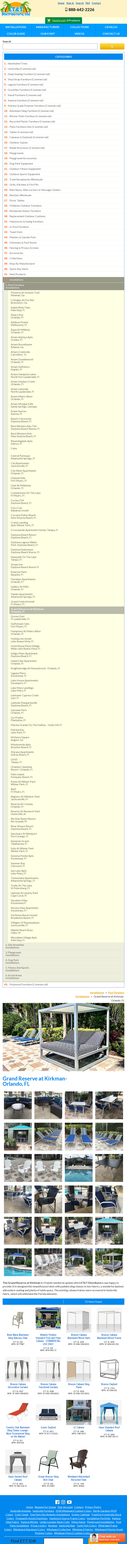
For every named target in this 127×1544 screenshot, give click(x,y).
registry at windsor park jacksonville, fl (25, 784)
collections (13, 246)
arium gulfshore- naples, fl (20, 354)
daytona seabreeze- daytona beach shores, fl (25, 537)
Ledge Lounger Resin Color (55, 1507)
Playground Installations (100, 1507)
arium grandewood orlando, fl (22, 347)
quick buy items (16, 256)
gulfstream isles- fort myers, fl (20, 611)
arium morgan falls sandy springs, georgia (24, 391)
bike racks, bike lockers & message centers (32, 182)
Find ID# (103, 1527)
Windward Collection (59, 1515)
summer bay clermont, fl (18, 851)
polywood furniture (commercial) (26, 970)
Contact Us (111, 33)
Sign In (70, 3)
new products (15, 261)
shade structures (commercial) (24, 142)
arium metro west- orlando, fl (22, 384)
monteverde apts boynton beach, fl (21, 732)
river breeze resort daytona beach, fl (22, 813)
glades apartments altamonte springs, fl (23, 581)
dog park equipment (18, 157)
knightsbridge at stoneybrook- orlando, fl (35, 654)
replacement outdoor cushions (24, 206)
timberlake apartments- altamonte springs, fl (25, 865)
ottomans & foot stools (20, 231)
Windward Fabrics (82, 1515)
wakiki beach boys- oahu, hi (22, 917)
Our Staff (48, 33)
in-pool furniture (16, 216)
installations (13, 266)
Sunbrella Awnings (20, 1496)
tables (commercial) (18, 128)
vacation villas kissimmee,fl (19, 888)
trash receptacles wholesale (23, 172)
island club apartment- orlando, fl (24, 648)
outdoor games (16, 137)
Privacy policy (39, 1511)
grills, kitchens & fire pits (21, 177)
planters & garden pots (20, 226)
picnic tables (14, 192)
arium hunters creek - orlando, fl (23, 369)
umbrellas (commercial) (20, 68)
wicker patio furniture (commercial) (27, 113)
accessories (13, 241)
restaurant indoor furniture (22, 201)
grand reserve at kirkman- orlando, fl (27, 596)
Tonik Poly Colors (87, 1511)
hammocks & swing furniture (23, 211)
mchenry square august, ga (20, 724)
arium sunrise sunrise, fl (18, 398)
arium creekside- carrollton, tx (21, 339)
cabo (14, 434)
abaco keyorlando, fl (17, 302)
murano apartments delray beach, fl (22, 739)
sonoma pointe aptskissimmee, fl (22, 843)
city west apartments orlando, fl (23, 458)
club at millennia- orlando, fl (21, 473)
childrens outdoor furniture (23, 196)
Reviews (53, 1511)
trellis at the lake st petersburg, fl (21, 873)
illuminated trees (15, 63)
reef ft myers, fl (17, 776)
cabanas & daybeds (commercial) (26, 132)
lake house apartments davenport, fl (24, 668)
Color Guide (16, 33)
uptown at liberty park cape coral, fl (24, 880)
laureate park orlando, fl (19, 697)
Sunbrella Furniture (43, 1496)
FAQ (87, 3)
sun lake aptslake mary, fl (19, 858)
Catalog (111, 26)
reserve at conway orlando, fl (22, 791)
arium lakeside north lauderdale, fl (22, 376)
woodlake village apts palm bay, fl (24, 925)
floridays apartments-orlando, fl (23, 566)
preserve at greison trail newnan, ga (25, 280)
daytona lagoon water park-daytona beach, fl (24, 529)
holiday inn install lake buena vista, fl (22, 626)
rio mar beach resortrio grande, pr (23, 806)
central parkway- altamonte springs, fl (23, 443)
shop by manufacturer (19, 251)
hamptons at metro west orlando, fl (26, 618)
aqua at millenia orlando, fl (20, 317)
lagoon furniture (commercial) (23, 83)
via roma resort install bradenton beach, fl (24, 902)
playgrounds (14, 147)
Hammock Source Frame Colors (67, 1504)
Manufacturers (47, 26)
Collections (79, 26)
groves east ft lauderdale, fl (20, 604)
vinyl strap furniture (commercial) (25, 78)
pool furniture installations (14, 272)
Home (61, 3)
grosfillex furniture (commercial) (25, 88)
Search (80, 3)
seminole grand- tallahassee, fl (20, 828)
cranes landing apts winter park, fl (22, 510)
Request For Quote (45, 1492)
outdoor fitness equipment (22, 162)
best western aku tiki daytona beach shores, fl (25, 413)
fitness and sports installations (17, 955)
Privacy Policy (93, 1492)
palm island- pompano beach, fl (21, 762)
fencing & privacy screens (21, 236)
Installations (16, 26)
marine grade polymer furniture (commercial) (32, 103)
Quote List (58, 20)
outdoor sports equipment (22, 167)
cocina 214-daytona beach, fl (21, 488)
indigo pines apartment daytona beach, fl (24, 641)
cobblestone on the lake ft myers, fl (26, 480)
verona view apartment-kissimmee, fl (25, 895)
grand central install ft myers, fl (22, 589)
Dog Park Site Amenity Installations (50, 1500)
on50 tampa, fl (16, 747)
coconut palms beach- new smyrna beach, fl (24, 502)
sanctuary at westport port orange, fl (24, 821)
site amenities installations (14, 932)
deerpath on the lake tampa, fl (23, 544)
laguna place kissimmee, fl (18, 660)
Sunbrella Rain (67, 1511)
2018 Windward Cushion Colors (74, 1496)
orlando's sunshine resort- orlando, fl (21, 754)
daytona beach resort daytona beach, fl (23, 522)
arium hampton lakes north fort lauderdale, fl (25, 361)
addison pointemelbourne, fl (19, 309)
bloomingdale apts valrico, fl (22, 428)
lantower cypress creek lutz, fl (25, 683)
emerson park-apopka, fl (19, 559)
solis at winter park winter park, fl (22, 836)
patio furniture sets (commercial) (26, 123)
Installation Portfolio (98, 1504)
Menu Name (78, 1507)
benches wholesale (17, 187)
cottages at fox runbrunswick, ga (22, 287)
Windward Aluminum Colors (29, 1515)
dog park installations (12, 947)
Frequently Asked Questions (32, 1504)
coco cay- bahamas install (20, 495)
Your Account (65, 1492)
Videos (79, 33)
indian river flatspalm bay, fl (20, 295)
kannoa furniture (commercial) (23, 98)
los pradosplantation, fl (18, 705)
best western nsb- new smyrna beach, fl (23, 421)
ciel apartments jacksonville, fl (20, 450)
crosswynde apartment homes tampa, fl (34, 516)
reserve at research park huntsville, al (25, 798)
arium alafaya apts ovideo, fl (22, 324)
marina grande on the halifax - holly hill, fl (36, 711)
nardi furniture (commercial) (22, 93)
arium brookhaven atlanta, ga (21, 332)
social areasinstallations (13, 962)
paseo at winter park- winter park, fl (23, 769)
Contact (96, 3)
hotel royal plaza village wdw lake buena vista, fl (25, 633)
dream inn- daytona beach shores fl (25, 552)
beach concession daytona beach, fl (21, 406)
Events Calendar (81, 1500)
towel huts (13, 221)
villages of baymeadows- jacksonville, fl (25, 910)
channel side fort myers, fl (19, 465)
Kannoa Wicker (29, 1507)
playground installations (13, 940)
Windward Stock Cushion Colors (72, 1518)
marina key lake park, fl (18, 717)
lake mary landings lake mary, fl (22, 675)
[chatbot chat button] (107, 1537)
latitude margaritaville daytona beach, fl (24, 690)
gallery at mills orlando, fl (20, 574)
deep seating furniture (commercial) (27, 73)
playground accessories (20, 152)
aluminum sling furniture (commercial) (29, 108)
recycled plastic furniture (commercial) (29, 118)
